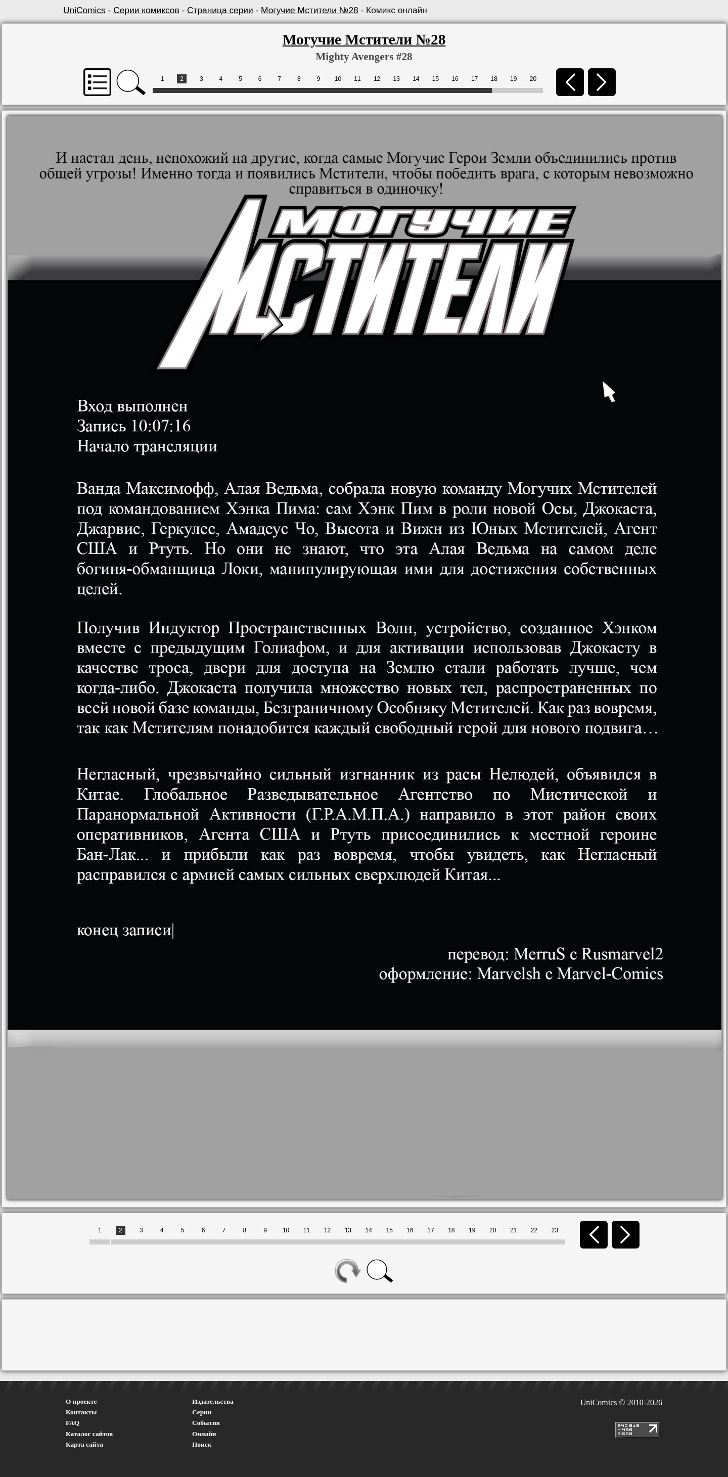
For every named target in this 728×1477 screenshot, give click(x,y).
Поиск (201, 1444)
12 (377, 78)
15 (435, 78)
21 (513, 1230)
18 (494, 78)
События (206, 1422)
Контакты (81, 1412)
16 (454, 78)
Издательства (213, 1401)
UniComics (84, 10)
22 (534, 1230)
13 (396, 78)
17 (474, 78)
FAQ (72, 1422)
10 (338, 78)
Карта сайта (84, 1444)
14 (416, 78)
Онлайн (204, 1434)
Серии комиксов (146, 10)
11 (357, 78)
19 (513, 78)
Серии (201, 1412)
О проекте (81, 1401)
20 (533, 78)
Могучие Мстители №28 (309, 10)
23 (555, 1230)
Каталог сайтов (89, 1434)
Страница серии (220, 10)
